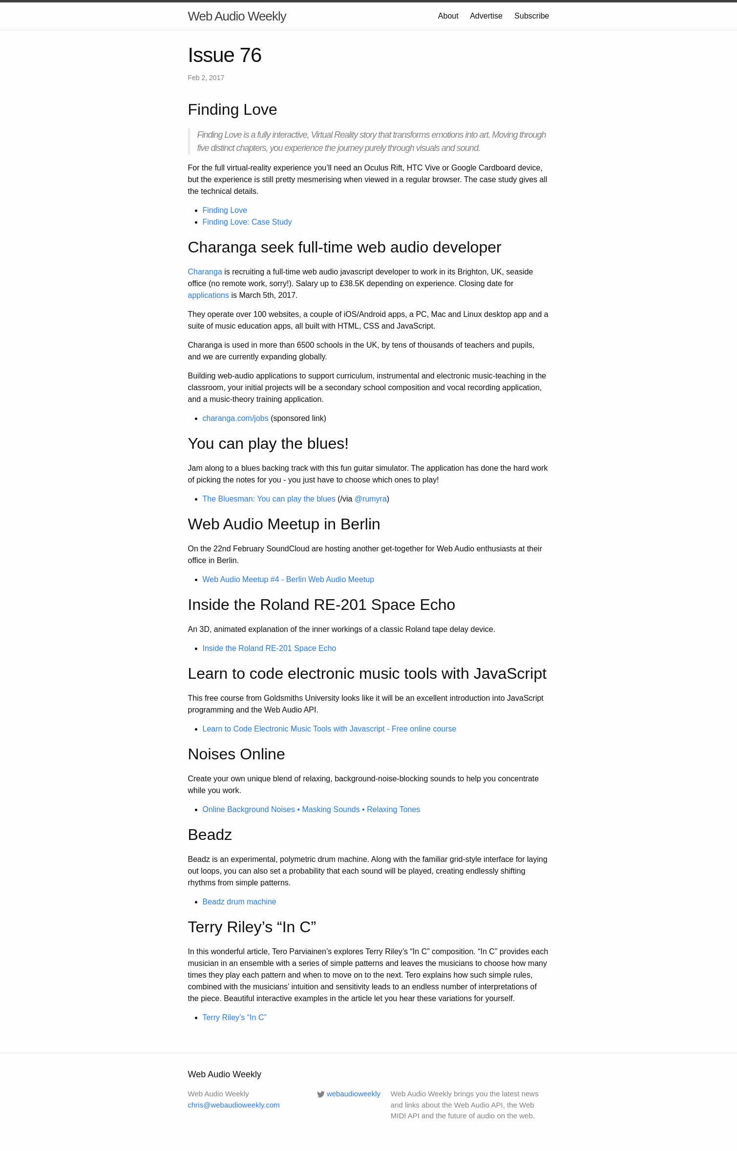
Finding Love (225, 210)
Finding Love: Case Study (247, 222)
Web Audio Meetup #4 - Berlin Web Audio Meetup (289, 579)
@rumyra (371, 499)
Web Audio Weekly (237, 16)
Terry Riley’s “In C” (235, 1017)
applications (209, 295)
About (448, 16)
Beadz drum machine (239, 902)
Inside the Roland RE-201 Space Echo (270, 648)
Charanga (205, 272)
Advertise (486, 16)
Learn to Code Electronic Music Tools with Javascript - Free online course (330, 729)
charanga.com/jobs (236, 418)
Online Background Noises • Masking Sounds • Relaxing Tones (312, 809)
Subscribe (531, 16)
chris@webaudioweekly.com (234, 1105)
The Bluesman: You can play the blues (269, 499)
